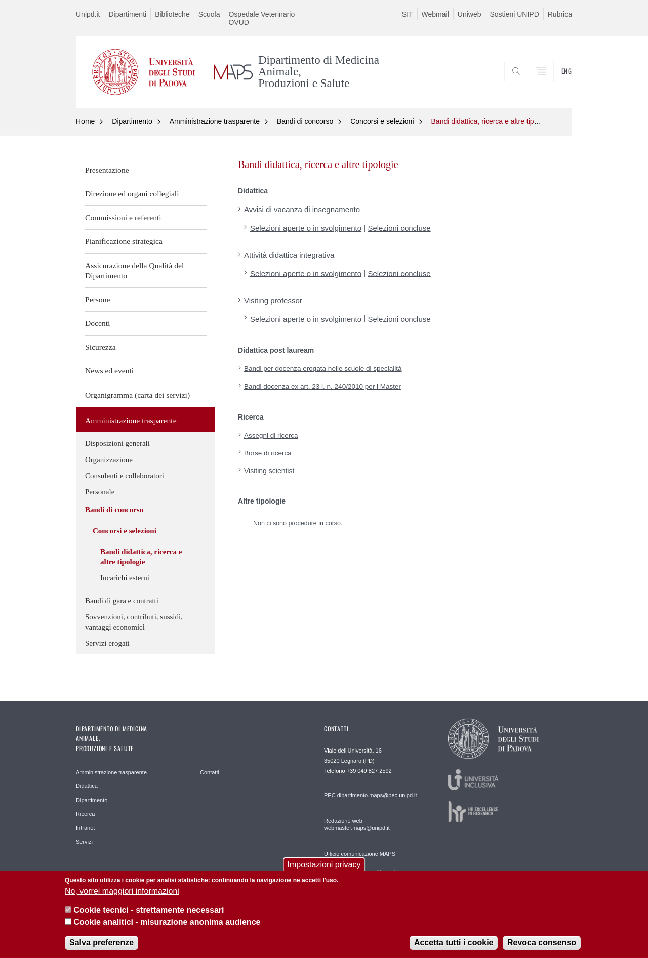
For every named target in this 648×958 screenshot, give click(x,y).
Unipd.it (88, 14)
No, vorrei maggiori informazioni (122, 896)
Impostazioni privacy (324, 870)
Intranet (85, 828)
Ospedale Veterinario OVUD (261, 18)
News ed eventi (109, 370)
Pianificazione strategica (124, 241)
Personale (99, 492)
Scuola (209, 14)
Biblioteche (172, 14)
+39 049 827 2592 (369, 771)
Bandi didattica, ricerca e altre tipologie (492, 121)
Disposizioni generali (117, 443)
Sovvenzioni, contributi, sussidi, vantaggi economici (134, 622)
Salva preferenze (101, 948)
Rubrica (560, 14)
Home (85, 121)
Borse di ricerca (268, 453)
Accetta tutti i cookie (453, 948)
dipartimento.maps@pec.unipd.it (377, 795)
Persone (97, 299)
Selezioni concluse (399, 228)
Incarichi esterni (124, 578)
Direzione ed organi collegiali (132, 193)
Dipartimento (132, 121)
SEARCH (554, 83)
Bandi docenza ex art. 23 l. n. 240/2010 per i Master (322, 386)
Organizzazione (109, 459)
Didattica (87, 786)
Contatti (209, 772)
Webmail (435, 14)
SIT (407, 14)
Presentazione (107, 169)
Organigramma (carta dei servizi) (137, 395)
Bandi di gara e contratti (121, 601)
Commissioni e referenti (123, 217)
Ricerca (85, 814)
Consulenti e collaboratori (124, 476)
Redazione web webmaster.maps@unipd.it (357, 824)
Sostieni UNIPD (514, 14)
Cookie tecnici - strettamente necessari (148, 915)
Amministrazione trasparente (215, 121)
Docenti (97, 323)
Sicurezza (100, 347)
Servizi (84, 842)
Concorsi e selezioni (382, 121)
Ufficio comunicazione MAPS (359, 854)
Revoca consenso (541, 948)
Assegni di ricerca (271, 435)
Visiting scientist (269, 471)
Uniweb (469, 14)
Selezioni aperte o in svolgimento (305, 228)
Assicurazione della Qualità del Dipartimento (134, 270)
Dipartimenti (127, 14)
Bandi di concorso (305, 121)
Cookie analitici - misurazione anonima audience (166, 927)
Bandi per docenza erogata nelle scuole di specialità (322, 368)
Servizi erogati (107, 643)
